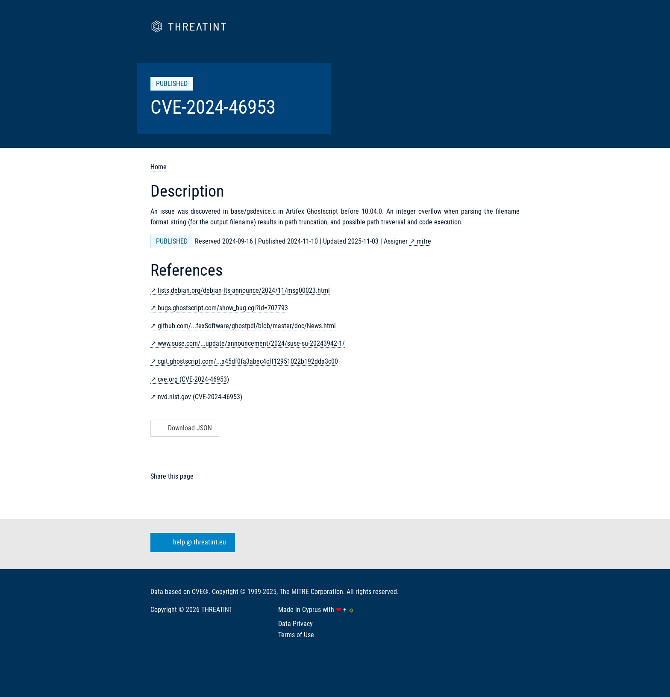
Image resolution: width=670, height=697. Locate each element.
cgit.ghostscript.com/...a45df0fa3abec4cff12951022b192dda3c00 (248, 361)
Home (158, 167)
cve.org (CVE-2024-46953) (193, 379)
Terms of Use (296, 635)
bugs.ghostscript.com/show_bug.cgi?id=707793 (223, 308)
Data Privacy (295, 624)
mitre (424, 241)
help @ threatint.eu (191, 543)
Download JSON (184, 428)
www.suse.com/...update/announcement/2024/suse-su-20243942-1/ (251, 343)
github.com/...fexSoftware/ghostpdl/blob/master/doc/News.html (247, 326)
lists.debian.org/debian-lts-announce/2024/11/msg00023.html (244, 290)
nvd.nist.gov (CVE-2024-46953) (200, 397)
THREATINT (216, 610)
